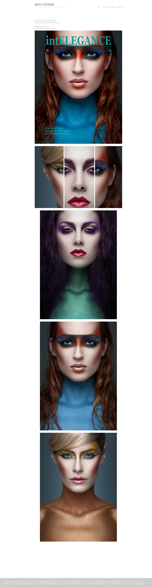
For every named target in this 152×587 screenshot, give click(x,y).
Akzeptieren (139, 583)
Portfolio (106, 7)
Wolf (99, 7)
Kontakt (113, 7)
